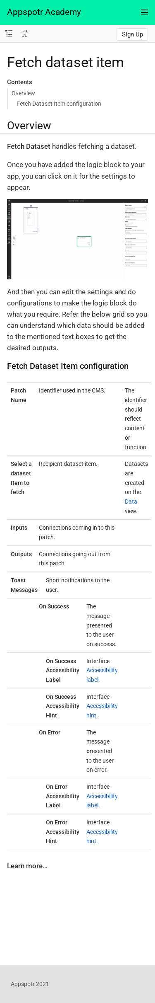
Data (131, 501)
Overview (23, 93)
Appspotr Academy (44, 12)
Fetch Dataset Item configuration (59, 103)
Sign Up (132, 34)
